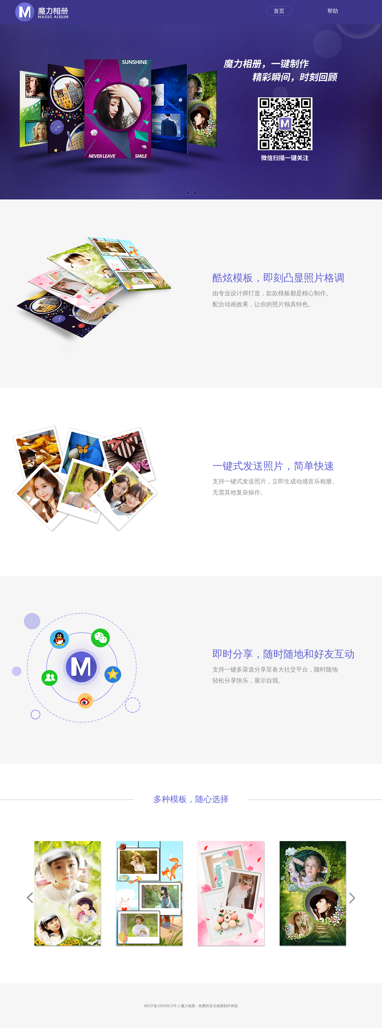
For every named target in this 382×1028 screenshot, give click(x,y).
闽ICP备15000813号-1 (162, 1006)
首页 (279, 11)
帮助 (332, 11)
